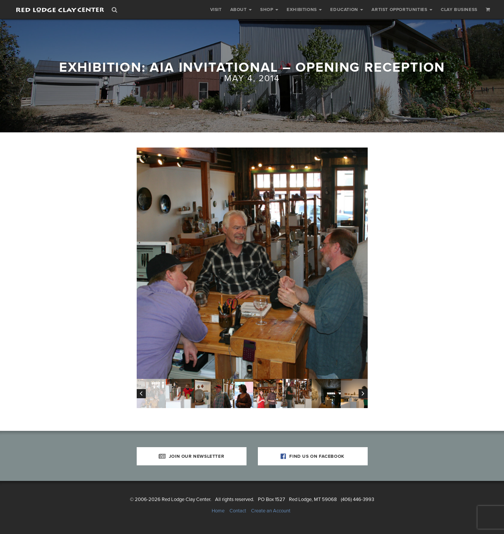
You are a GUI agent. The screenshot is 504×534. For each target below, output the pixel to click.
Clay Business (459, 9)
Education (346, 9)
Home (218, 511)
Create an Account (270, 511)
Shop (269, 9)
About (241, 9)
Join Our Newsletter (192, 456)
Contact (237, 511)
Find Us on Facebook (313, 456)
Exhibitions (304, 9)
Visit (216, 9)
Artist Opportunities (401, 9)
